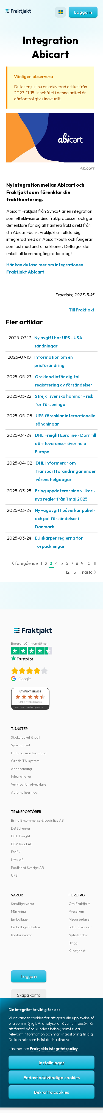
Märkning (18, 911)
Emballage (19, 919)
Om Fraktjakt (79, 903)
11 (94, 563)
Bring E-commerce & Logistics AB (37, 820)
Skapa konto (29, 995)
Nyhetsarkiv (78, 935)
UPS (14, 875)
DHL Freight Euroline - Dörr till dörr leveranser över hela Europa (65, 443)
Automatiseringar (25, 792)
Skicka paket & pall (25, 737)
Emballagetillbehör (26, 927)
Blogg (73, 943)
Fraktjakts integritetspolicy (54, 1048)
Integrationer (21, 776)
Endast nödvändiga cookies (52, 1077)
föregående (25, 563)
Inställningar (52, 1062)
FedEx (15, 851)
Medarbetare (79, 919)
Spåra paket (20, 745)
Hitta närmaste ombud (28, 753)
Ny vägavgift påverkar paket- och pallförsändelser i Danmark (65, 518)
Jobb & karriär (80, 927)
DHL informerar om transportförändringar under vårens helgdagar (66, 471)
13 (74, 572)
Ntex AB (17, 859)
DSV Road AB (21, 844)
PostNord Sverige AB (27, 867)
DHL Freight (20, 836)
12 (67, 572)
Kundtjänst (77, 950)
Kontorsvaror (21, 935)
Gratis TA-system (25, 760)
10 (88, 563)
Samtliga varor (23, 903)
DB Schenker (21, 828)
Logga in (83, 12)
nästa (89, 572)
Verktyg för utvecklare (28, 784)
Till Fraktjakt (81, 310)
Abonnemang (21, 768)
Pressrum (76, 911)
